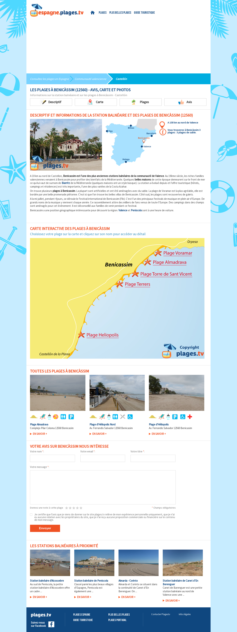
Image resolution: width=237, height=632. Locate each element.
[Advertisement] (118, 44)
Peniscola (136, 210)
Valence (122, 210)
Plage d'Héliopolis (159, 424)
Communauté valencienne (90, 79)
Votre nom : (37, 451)
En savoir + (40, 433)
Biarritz (66, 183)
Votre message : (39, 467)
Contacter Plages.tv (160, 614)
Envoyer (45, 528)
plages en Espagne (58, 79)
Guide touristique (144, 13)
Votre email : (87, 451)
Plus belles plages (120, 13)
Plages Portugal (117, 620)
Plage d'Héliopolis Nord (102, 424)
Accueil (93, 13)
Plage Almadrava (39, 424)
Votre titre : (138, 451)
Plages (102, 13)
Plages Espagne (81, 614)
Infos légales (185, 614)
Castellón (121, 79)
